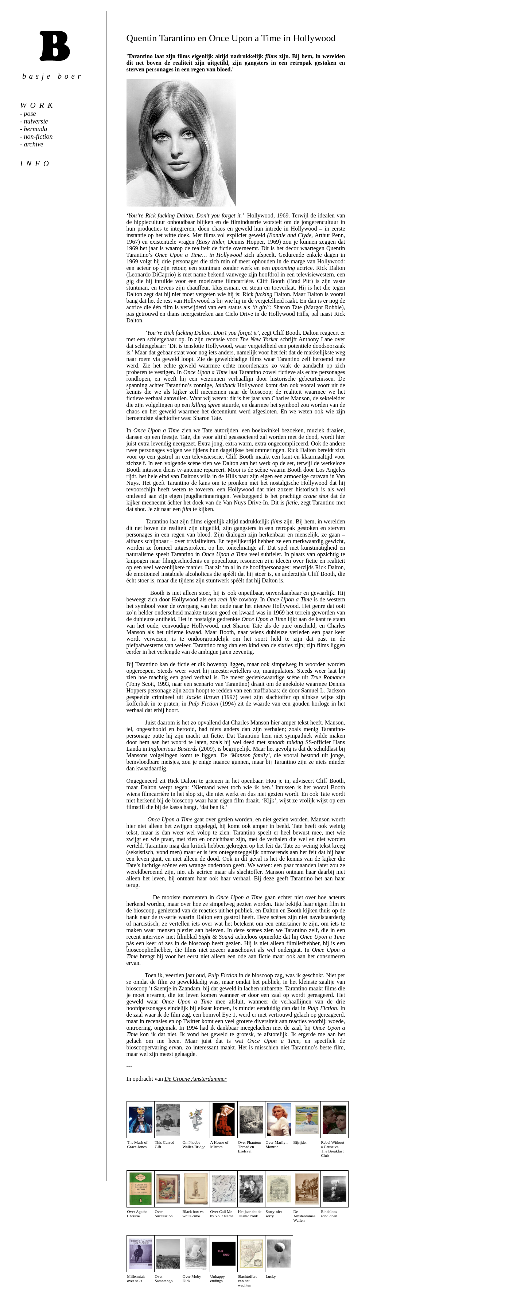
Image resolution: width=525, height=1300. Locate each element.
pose (30, 113)
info (36, 163)
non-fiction (38, 136)
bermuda (35, 129)
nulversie (36, 121)
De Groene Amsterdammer (195, 1079)
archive (33, 144)
